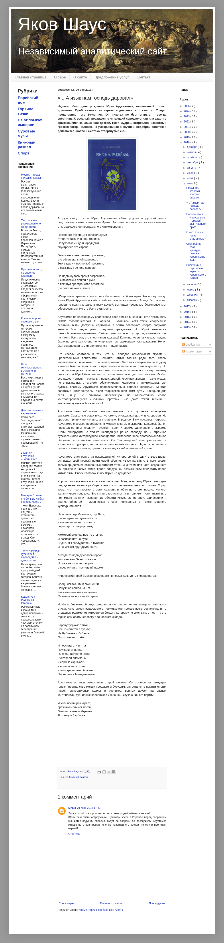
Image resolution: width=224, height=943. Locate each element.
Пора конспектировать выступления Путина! (31, 369)
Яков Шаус (62, 24)
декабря (192, 146)
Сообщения (191, 344)
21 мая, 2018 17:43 (88, 807)
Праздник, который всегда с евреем (193, 192)
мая (190, 183)
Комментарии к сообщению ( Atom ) (101, 909)
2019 (187, 137)
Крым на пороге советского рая (31, 320)
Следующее (66, 903)
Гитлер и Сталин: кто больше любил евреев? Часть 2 (32, 498)
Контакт (143, 77)
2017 (187, 306)
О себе (60, 77)
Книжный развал (78, 777)
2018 (187, 142)
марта (191, 289)
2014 (187, 322)
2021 (187, 126)
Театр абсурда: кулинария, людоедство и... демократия (30, 555)
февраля (193, 294)
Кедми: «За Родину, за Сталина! (28, 600)
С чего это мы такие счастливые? (196, 235)
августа (192, 167)
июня (190, 178)
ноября (191, 152)
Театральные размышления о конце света (31, 223)
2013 (187, 327)
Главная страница (30, 77)
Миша (72, 807)
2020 (187, 132)
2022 (187, 121)
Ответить (74, 833)
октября (192, 157)
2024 (187, 111)
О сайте (80, 77)
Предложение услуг (111, 77)
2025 (187, 106)
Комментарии (192, 351)
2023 (187, 116)
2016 (187, 311)
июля (190, 172)
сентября (193, 162)
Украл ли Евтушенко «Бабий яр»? (29, 456)
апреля (191, 284)
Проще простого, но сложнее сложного (31, 272)
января (191, 300)
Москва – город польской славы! (31, 176)
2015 (187, 316)
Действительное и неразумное (32, 412)
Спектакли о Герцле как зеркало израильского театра (196, 272)
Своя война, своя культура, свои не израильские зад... (195, 251)
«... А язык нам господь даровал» (195, 206)
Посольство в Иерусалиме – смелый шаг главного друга (196, 221)
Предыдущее (157, 903)
